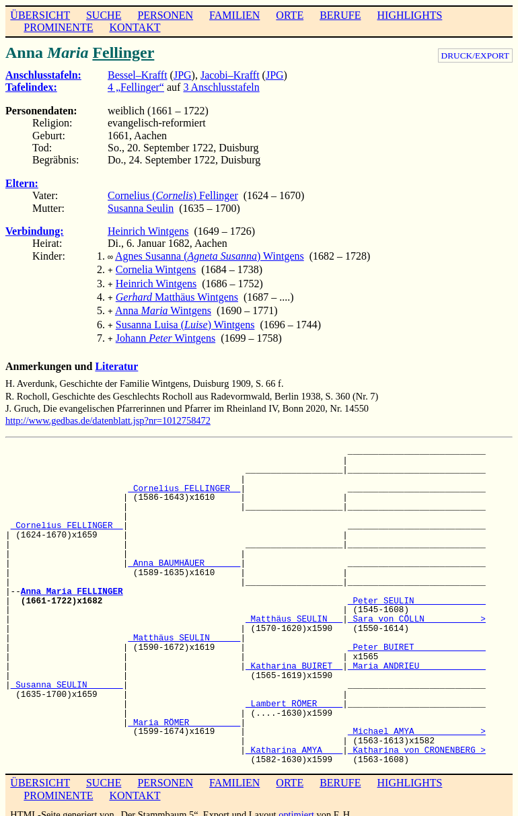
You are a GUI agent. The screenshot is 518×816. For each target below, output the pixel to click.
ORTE (289, 15)
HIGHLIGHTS (410, 15)
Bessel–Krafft (138, 75)
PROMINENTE (58, 27)
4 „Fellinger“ (136, 87)
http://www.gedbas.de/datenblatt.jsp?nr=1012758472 (108, 411)
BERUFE (340, 15)
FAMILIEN (234, 15)
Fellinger (123, 52)
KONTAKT (134, 27)
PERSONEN (165, 15)
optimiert (296, 805)
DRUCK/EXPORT (475, 55)
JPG (183, 75)
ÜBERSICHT (40, 15)
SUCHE (103, 15)
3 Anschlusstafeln (221, 87)
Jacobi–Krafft (230, 75)
